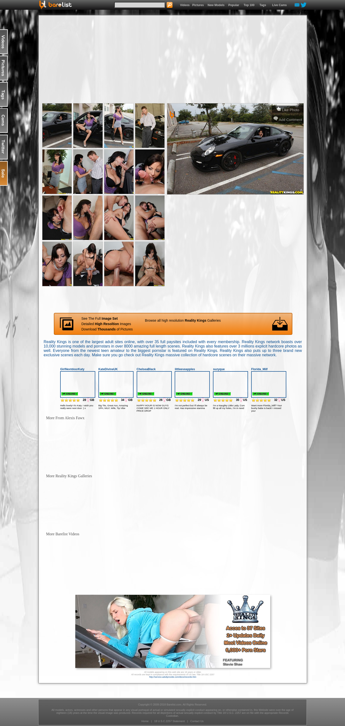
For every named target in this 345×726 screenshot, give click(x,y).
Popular (233, 5)
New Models (216, 5)
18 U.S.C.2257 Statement (169, 721)
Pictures (198, 5)
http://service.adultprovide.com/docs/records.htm (172, 677)
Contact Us (196, 721)
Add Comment (287, 120)
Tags (262, 5)
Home (145, 721)
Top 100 (249, 5)
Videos (185, 5)
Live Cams (279, 5)
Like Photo (287, 110)
